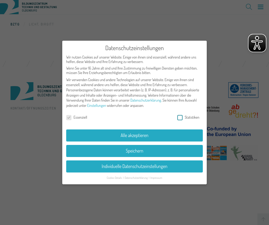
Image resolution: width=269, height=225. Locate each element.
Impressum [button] (156, 175)
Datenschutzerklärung (145, 98)
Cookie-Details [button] (114, 175)
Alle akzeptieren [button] (134, 133)
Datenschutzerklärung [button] (136, 175)
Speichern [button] (134, 149)
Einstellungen (96, 103)
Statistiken (188, 115)
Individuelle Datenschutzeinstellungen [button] (134, 164)
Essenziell (76, 115)
